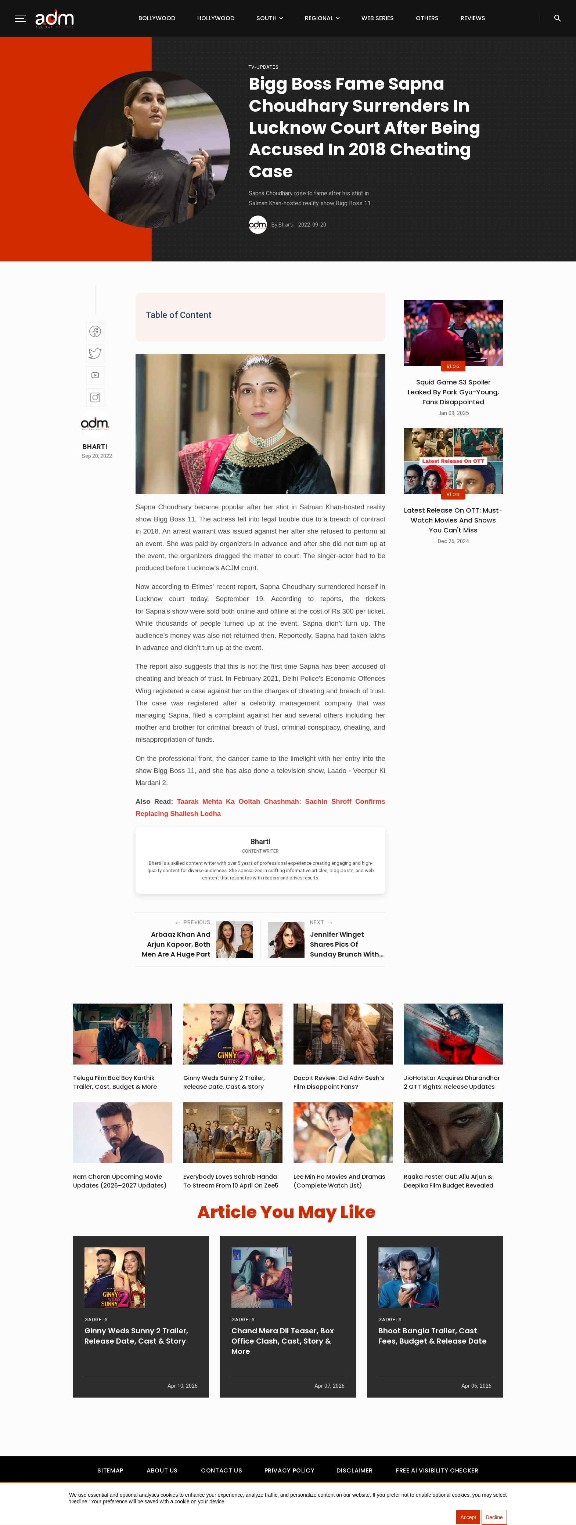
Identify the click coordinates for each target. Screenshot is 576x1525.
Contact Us (221, 1471)
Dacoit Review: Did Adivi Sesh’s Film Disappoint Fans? (339, 1082)
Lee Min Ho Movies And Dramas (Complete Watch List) (339, 1181)
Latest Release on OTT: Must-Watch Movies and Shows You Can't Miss (453, 520)
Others (427, 18)
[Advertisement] (27, 151)
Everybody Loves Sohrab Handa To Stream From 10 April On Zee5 (230, 1181)
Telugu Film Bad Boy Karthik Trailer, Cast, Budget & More (115, 1082)
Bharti (95, 447)
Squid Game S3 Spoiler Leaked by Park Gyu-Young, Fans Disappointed (453, 391)
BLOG (453, 366)
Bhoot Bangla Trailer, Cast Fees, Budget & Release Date (432, 1338)
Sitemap (110, 1471)
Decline (494, 1518)
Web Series (377, 18)
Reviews (473, 18)
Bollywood (156, 18)
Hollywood (215, 18)
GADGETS (96, 1321)
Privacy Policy (289, 1471)
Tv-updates (264, 67)
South (266, 18)
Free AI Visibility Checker (437, 1471)
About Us (162, 1471)
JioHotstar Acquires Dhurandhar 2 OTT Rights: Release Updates (452, 1082)
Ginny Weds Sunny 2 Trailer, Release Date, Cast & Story (224, 1082)
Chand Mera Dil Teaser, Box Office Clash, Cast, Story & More (282, 1343)
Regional (319, 18)
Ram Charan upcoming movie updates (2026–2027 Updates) (120, 1181)
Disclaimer (354, 1471)
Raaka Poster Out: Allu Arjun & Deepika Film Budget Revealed (448, 1181)
